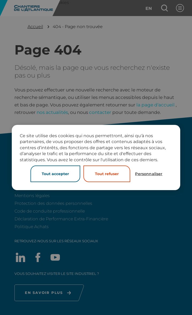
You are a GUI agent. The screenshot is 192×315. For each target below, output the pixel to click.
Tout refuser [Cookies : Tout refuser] (107, 173)
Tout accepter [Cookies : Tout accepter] (55, 173)
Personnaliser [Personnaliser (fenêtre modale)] (148, 174)
